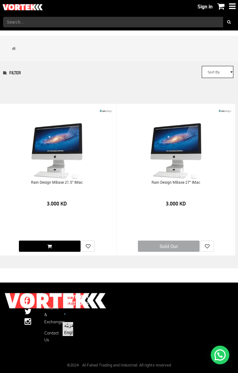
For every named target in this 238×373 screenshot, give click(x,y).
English (71, 332)
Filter (12, 73)
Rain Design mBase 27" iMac (176, 182)
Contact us (49, 336)
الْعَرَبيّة (70, 325)
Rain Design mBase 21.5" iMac (57, 182)
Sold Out (169, 246)
